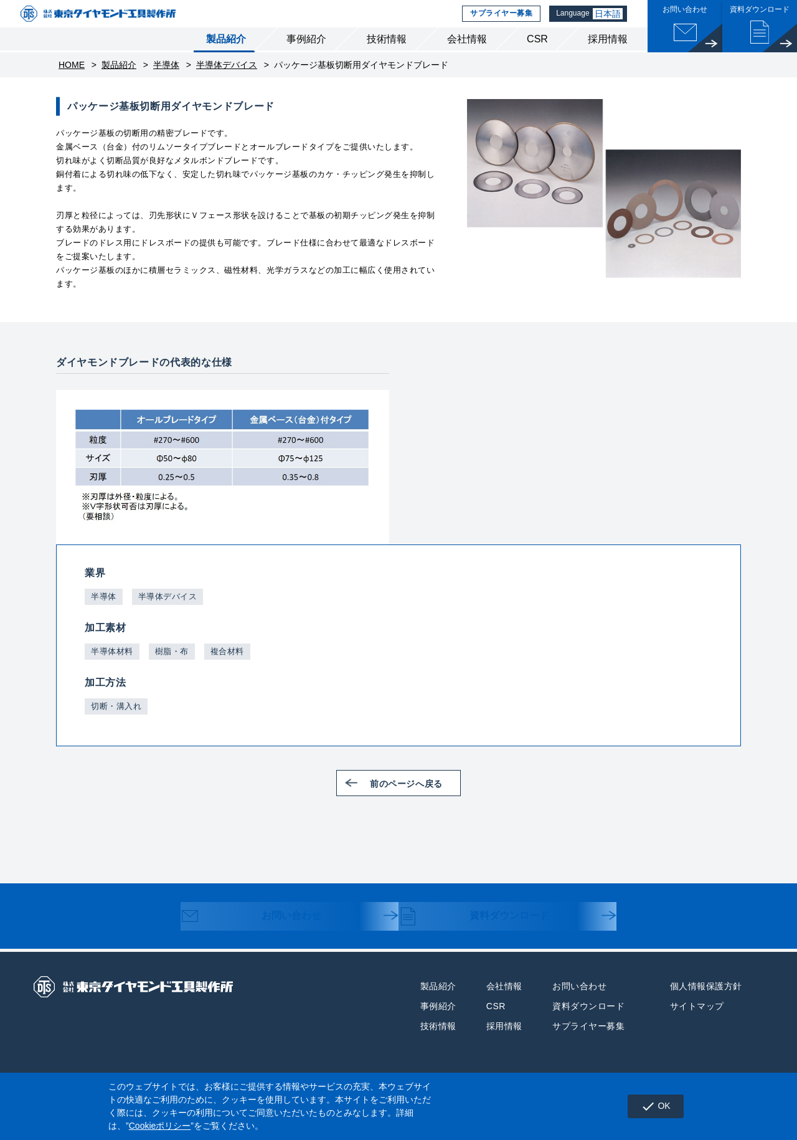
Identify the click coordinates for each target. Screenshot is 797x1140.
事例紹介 (306, 55)
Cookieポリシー (160, 1126)
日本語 (609, 22)
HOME (72, 81)
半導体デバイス (226, 81)
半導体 (166, 81)
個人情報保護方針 (706, 1002)
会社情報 (467, 55)
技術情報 (387, 55)
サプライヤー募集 (499, 21)
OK (652, 1106)
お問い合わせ (262, 933)
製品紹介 (226, 55)
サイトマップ (697, 1022)
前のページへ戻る (415, 798)
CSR (537, 55)
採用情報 (608, 55)
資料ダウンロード (486, 933)
